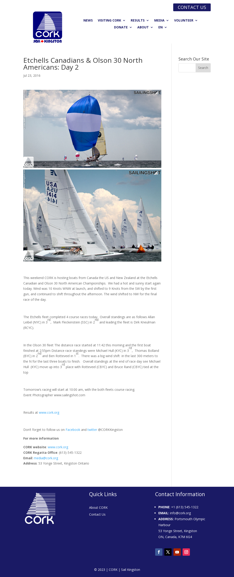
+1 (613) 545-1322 (184, 507)
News (88, 20)
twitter (92, 429)
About (143, 27)
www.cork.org (49, 412)
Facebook (73, 429)
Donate (121, 27)
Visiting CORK (109, 20)
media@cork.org (46, 458)
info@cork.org (180, 513)
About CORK (98, 508)
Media (159, 20)
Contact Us (97, 515)
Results (138, 20)
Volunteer (183, 20)
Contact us (192, 7)
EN (160, 27)
